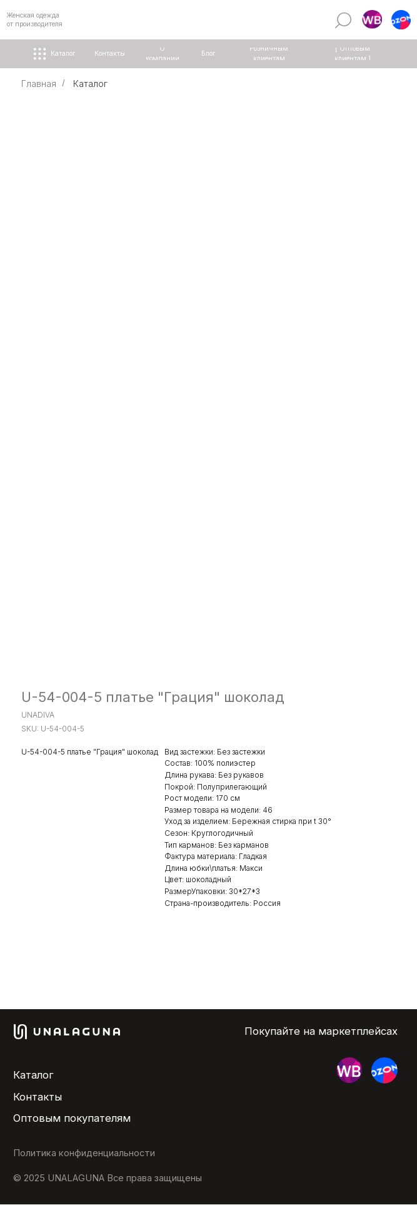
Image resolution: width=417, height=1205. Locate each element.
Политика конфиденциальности (84, 1153)
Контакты (37, 1097)
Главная (38, 83)
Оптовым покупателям (72, 1118)
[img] (343, 20)
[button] (371, 20)
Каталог (90, 83)
